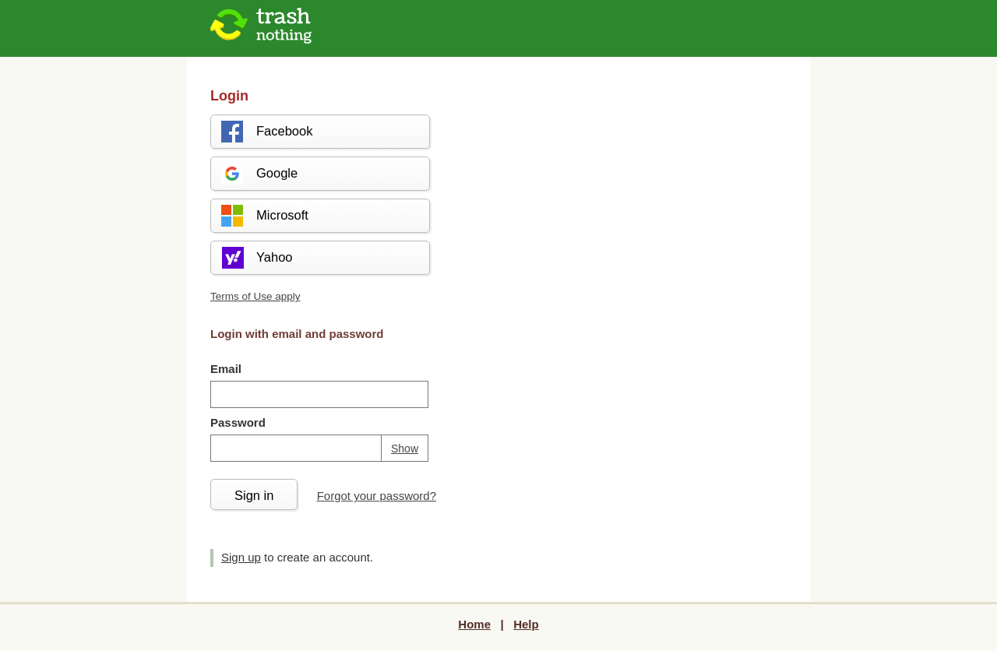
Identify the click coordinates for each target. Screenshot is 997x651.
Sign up (241, 557)
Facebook (266, 131)
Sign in (253, 495)
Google (259, 173)
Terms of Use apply (255, 296)
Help (526, 624)
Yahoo (256, 257)
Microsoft (264, 215)
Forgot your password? (376, 495)
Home (474, 624)
